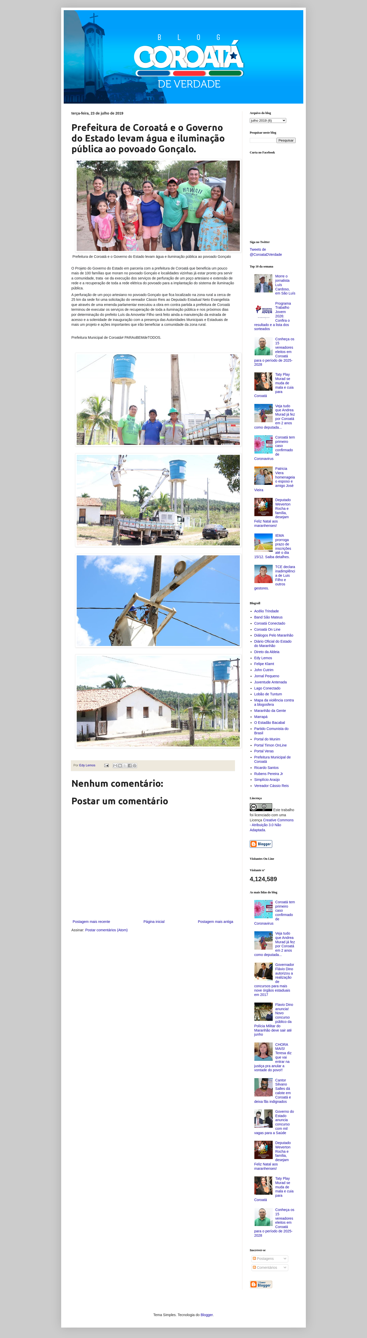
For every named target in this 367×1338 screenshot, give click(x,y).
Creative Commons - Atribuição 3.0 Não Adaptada (272, 825)
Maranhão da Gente (270, 711)
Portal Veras (264, 751)
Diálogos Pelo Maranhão (273, 635)
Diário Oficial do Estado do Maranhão (273, 643)
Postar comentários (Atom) (106, 930)
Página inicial (154, 922)
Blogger (207, 1315)
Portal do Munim (267, 739)
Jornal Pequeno (266, 676)
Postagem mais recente (91, 922)
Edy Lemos (263, 658)
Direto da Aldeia (267, 652)
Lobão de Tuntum (268, 694)
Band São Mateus (268, 617)
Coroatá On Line (267, 629)
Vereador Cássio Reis (271, 786)
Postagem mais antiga (215, 922)
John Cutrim (263, 670)
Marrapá (261, 717)
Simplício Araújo (267, 780)
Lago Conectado (267, 688)
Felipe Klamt (264, 664)
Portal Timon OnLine (270, 745)
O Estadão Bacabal (269, 723)
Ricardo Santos (266, 768)
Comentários (265, 1267)
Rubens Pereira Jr (268, 774)
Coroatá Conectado (269, 623)
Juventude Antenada (270, 682)
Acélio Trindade (266, 611)
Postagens (263, 1259)
